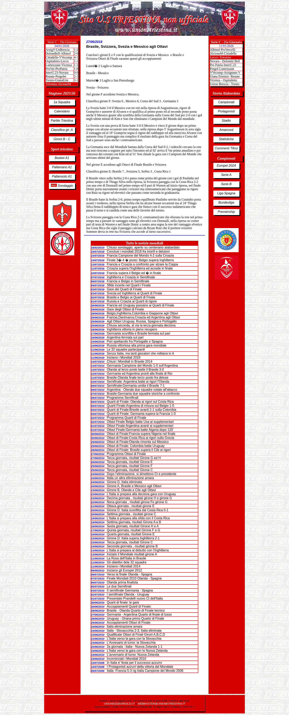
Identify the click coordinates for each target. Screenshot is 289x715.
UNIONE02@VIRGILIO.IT (119, 703)
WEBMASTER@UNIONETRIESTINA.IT (161, 703)
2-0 (76, 53)
